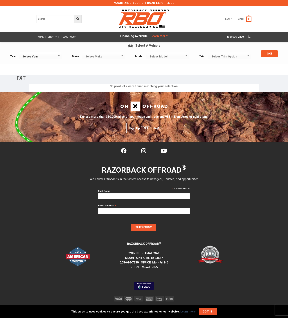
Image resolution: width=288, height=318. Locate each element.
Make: (76, 56)
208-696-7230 (129, 262)
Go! (269, 53)
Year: (13, 56)
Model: (139, 56)
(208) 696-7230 (235, 36)
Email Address (107, 205)
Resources (69, 37)
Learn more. (188, 311)
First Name (104, 191)
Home (40, 36)
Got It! (208, 311)
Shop (52, 37)
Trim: (202, 56)
